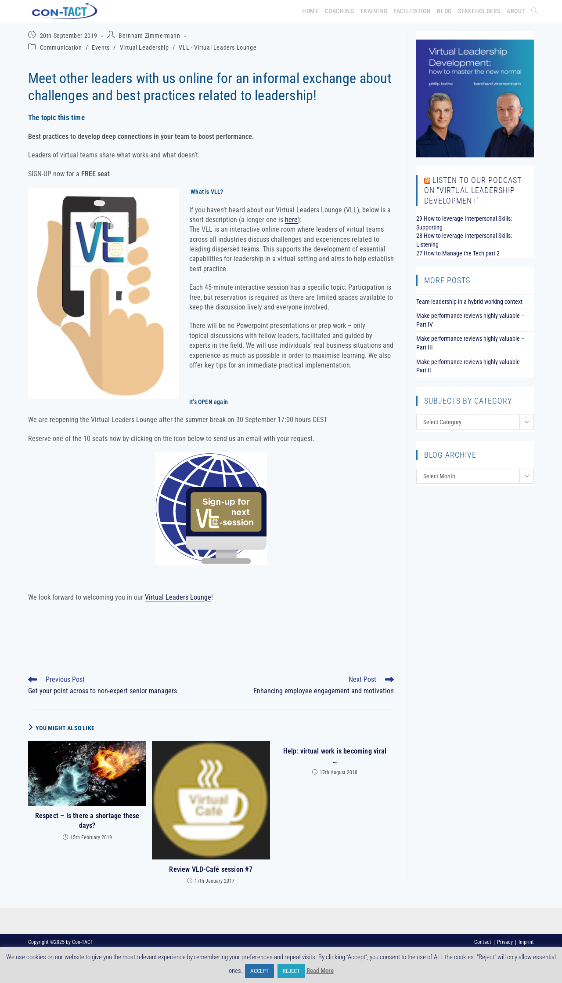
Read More (320, 971)
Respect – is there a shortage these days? (87, 821)
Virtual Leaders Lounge (178, 597)
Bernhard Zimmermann (149, 35)
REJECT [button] (291, 971)
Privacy (505, 942)
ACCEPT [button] (259, 971)
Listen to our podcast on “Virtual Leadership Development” (473, 190)
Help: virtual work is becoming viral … (334, 756)
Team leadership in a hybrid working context (469, 301)
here (291, 219)
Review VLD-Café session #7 (210, 869)
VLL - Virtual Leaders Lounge (217, 47)
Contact (482, 942)
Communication (61, 47)
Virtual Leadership (144, 47)
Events (101, 47)
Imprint (526, 942)
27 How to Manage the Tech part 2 (458, 253)
